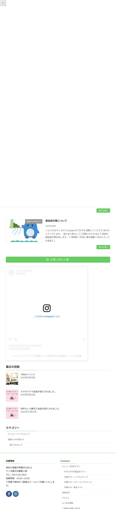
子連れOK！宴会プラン (73, 487)
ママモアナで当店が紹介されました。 (38, 391)
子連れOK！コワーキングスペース (78, 482)
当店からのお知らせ (16, 439)
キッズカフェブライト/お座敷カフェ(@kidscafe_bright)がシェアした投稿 (46, 356)
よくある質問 (67, 503)
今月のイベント (28, 374)
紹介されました (16, 445)
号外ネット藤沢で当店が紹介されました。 (41, 408)
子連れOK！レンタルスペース (76, 477)
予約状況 (65, 492)
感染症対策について (56, 220)
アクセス (65, 498)
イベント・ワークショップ (18, 434)
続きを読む (103, 210)
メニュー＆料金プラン (71, 466)
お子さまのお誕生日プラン (75, 471)
